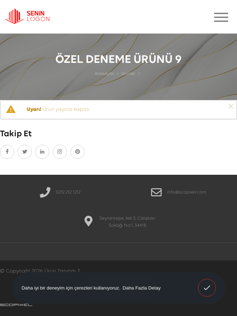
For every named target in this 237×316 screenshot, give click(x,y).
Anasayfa (104, 74)
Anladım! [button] (207, 282)
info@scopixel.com (186, 192)
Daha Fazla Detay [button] (142, 287)
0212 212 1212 (68, 192)
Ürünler (128, 74)
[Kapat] (230, 106)
